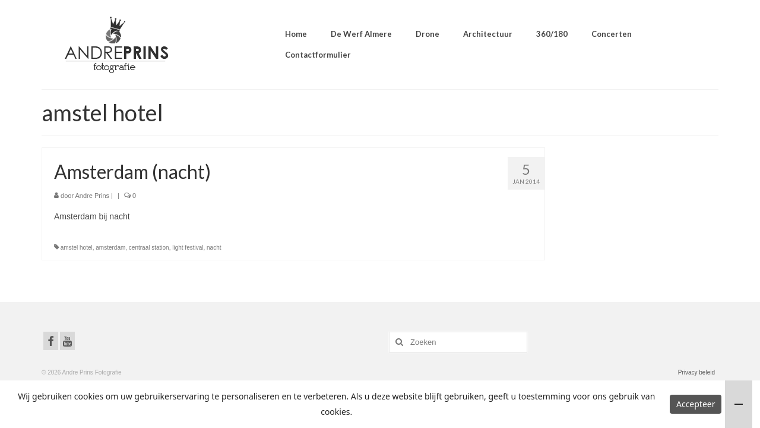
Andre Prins (92, 195)
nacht (214, 247)
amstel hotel (77, 247)
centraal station (149, 247)
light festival (187, 247)
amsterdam (110, 247)
